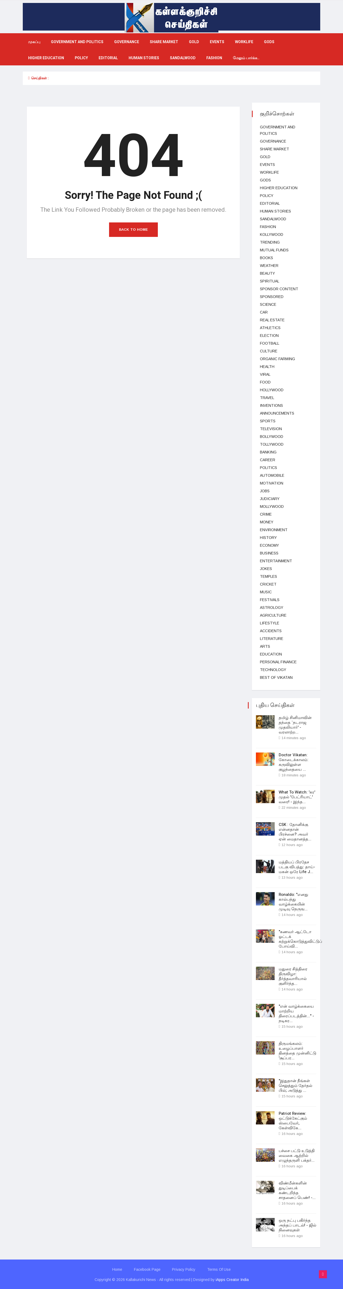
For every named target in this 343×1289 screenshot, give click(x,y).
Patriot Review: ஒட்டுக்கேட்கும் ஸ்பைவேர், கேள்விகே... (293, 1120)
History (268, 537)
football (269, 343)
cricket (268, 584)
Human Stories (144, 58)
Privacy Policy (184, 1269)
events (217, 42)
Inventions (271, 405)
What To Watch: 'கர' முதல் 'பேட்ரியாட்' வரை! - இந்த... (297, 797)
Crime (266, 514)
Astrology (271, 607)
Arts (265, 646)
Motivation (271, 483)
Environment (274, 530)
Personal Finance (278, 662)
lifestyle (269, 623)
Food (265, 382)
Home (117, 1269)
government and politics (77, 42)
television (271, 429)
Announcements (277, 413)
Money (266, 522)
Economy (269, 545)
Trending (270, 242)
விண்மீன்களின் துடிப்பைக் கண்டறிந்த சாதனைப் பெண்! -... (297, 1190)
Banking (268, 452)
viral (265, 374)
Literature (271, 638)
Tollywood (272, 444)
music (266, 592)
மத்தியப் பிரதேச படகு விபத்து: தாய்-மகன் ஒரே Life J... (297, 866)
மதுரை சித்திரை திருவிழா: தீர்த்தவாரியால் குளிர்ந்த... (293, 976)
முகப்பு (34, 42)
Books (266, 258)
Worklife (244, 42)
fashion (214, 58)
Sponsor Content (279, 289)
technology (273, 670)
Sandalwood (183, 58)
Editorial (108, 58)
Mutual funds (274, 250)
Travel (267, 398)
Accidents (271, 631)
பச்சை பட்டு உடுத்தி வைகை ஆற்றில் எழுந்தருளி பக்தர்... (297, 1155)
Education (271, 654)
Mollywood (272, 506)
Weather (269, 265)
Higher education (46, 58)
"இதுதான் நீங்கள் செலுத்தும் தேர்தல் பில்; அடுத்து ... (295, 1085)
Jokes (266, 569)
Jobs (265, 491)
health (267, 366)
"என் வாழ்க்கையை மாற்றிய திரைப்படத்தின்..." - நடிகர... (296, 1013)
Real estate (272, 320)
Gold (194, 42)
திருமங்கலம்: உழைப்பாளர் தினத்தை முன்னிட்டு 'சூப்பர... (297, 1050)
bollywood (271, 436)
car (264, 312)
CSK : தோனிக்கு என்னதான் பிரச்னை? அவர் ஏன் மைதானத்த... (295, 832)
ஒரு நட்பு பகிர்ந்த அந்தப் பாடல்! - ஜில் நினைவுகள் (297, 1224)
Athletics (270, 328)
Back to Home (133, 230)
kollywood (271, 234)
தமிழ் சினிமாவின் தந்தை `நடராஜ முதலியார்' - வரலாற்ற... (295, 725)
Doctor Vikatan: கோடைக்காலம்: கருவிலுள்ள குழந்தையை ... (293, 762)
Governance (126, 42)
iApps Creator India (232, 1279)
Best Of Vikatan (276, 677)
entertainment (276, 561)
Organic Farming (277, 359)
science (268, 304)
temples (268, 576)
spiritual (269, 281)
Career (267, 460)
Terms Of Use (219, 1269)
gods (269, 42)
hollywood (272, 390)
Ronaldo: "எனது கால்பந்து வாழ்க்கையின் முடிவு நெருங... (293, 901)
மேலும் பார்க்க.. (246, 58)
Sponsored (272, 297)
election (269, 335)
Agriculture (273, 615)
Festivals (269, 600)
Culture (268, 351)
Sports (267, 421)
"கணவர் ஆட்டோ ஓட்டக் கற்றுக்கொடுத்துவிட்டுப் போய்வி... (300, 939)
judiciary (269, 499)
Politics (268, 467)
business (269, 553)
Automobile (272, 475)
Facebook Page (147, 1269)
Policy (81, 58)
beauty (267, 273)
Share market (164, 42)
